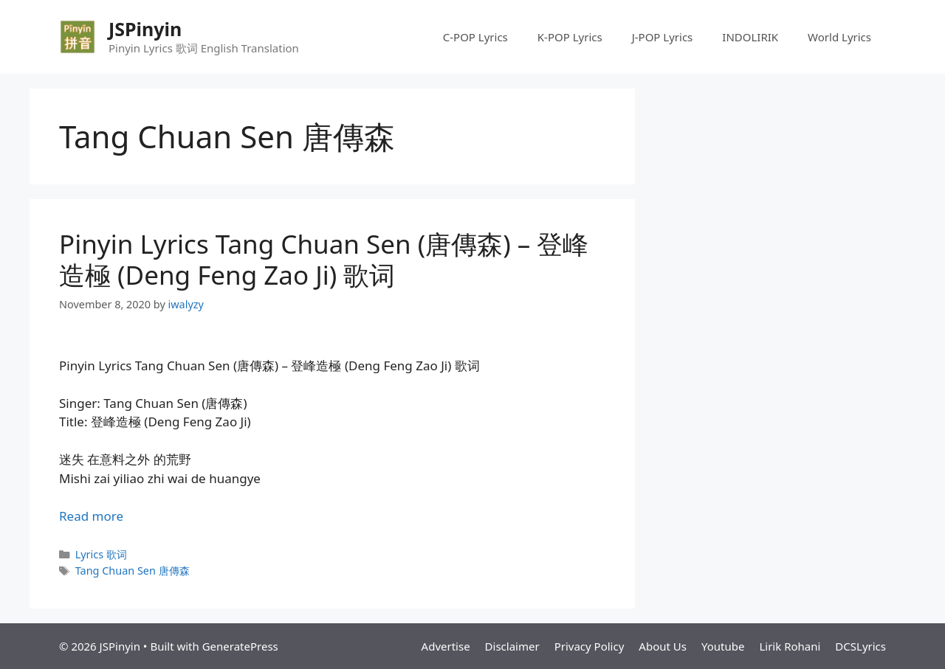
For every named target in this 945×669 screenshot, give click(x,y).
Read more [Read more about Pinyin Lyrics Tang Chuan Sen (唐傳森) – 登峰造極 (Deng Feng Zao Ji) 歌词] (91, 515)
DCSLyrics (860, 646)
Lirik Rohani (789, 646)
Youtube (722, 646)
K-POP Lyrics (569, 37)
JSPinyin (145, 28)
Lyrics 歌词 (101, 554)
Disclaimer (512, 646)
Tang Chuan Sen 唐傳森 (132, 571)
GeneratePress (240, 646)
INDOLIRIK (750, 37)
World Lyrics (839, 37)
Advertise (446, 646)
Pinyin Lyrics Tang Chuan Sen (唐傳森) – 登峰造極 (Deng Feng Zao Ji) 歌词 (323, 259)
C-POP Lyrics (475, 37)
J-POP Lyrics (662, 37)
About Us (663, 646)
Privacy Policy (589, 646)
